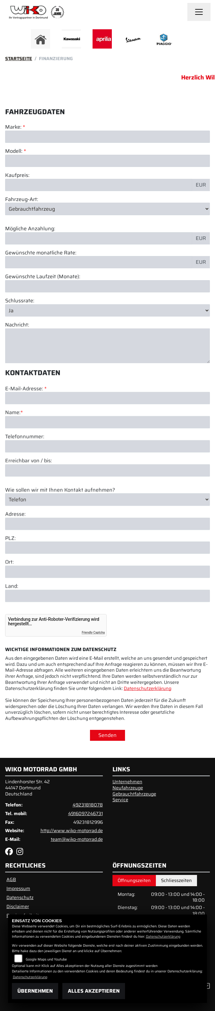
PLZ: (10, 567)
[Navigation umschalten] (199, 12)
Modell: (13, 151)
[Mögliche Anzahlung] (98, 238)
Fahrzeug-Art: (21, 199)
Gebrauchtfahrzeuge (134, 793)
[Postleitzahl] (107, 577)
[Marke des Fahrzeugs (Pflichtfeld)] (107, 137)
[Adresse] (107, 553)
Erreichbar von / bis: (28, 489)
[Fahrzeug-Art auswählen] (107, 209)
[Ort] (107, 601)
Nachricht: (17, 325)
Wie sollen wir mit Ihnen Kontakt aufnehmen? (60, 519)
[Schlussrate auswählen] (107, 310)
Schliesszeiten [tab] (176, 880)
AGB (11, 879)
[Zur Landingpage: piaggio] (164, 39)
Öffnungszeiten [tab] (134, 880)
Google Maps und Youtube (46, 959)
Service (120, 799)
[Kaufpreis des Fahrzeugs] (98, 185)
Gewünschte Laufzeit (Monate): (42, 276)
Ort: (9, 591)
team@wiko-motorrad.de (77, 839)
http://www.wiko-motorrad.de (71, 830)
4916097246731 (85, 813)
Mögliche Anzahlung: (30, 228)
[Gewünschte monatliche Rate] (98, 262)
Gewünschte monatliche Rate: (40, 253)
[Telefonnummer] (107, 475)
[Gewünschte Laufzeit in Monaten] (107, 286)
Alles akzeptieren (94, 991)
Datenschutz (19, 897)
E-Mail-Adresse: (26, 417)
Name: (13, 441)
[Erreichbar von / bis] (107, 499)
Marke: (13, 127)
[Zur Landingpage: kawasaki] (71, 39)
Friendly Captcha (93, 632)
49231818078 (88, 804)
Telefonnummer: (24, 466)
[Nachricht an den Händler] (107, 345)
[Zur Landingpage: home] (40, 39)
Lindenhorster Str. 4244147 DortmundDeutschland (27, 787)
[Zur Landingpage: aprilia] (102, 39)
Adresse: (15, 543)
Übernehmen (35, 991)
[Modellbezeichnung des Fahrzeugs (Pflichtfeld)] (107, 161)
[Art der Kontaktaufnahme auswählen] (107, 528)
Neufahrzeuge (127, 787)
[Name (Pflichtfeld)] (107, 451)
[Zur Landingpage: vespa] (133, 39)
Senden (107, 735)
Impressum (18, 888)
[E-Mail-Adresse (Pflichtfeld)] (107, 427)
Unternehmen (127, 781)
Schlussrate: (19, 301)
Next (186, 40)
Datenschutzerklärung (147, 688)
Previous (30, 40)
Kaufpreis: (17, 175)
